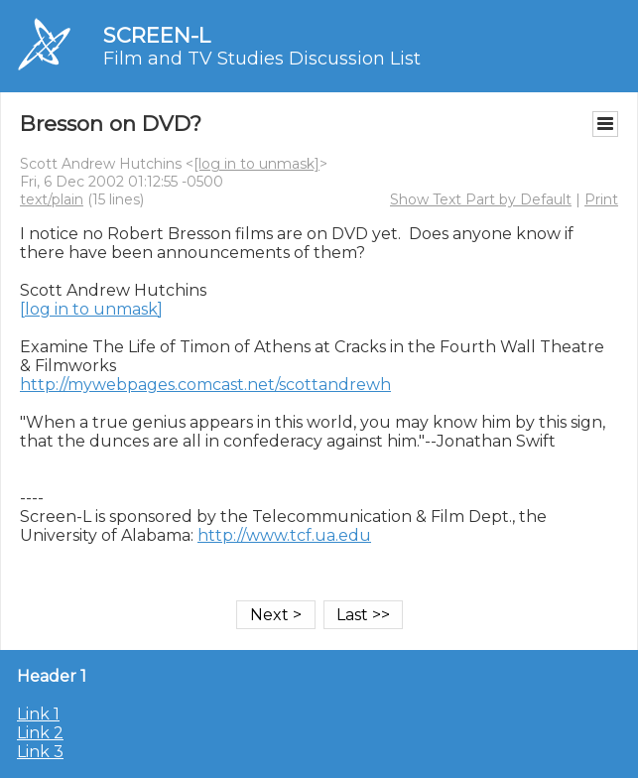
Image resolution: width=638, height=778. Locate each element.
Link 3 (40, 751)
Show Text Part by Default (481, 199)
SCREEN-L (156, 35)
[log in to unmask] (256, 164)
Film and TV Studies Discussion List (262, 58)
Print (601, 199)
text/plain (51, 199)
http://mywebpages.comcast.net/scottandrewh (205, 384)
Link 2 (40, 732)
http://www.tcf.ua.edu (284, 535)
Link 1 (38, 714)
